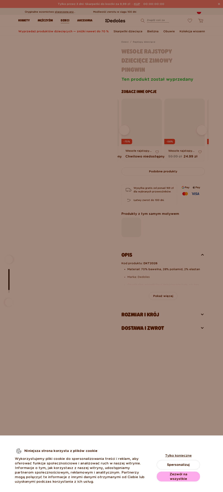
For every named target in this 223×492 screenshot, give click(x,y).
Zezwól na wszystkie (178, 476)
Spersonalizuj (178, 465)
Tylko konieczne (178, 455)
